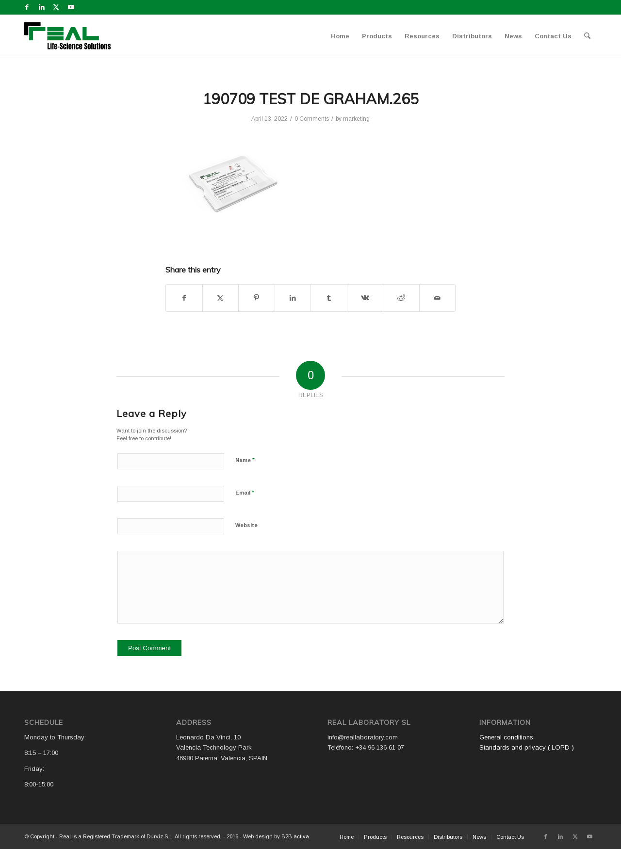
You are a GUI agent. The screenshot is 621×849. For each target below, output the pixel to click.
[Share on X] (221, 298)
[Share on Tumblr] (329, 298)
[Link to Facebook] (27, 7)
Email (244, 492)
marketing (356, 118)
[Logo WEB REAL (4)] (70, 36)
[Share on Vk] (365, 298)
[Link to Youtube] (71, 7)
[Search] (587, 36)
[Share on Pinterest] (257, 298)
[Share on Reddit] (401, 298)
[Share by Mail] (438, 298)
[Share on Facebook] (184, 298)
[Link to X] (56, 7)
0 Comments (311, 118)
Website (246, 525)
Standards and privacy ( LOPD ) (526, 747)
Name (245, 460)
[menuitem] (340, 36)
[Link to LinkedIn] (41, 7)
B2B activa (295, 836)
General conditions (506, 737)
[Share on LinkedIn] (293, 298)
